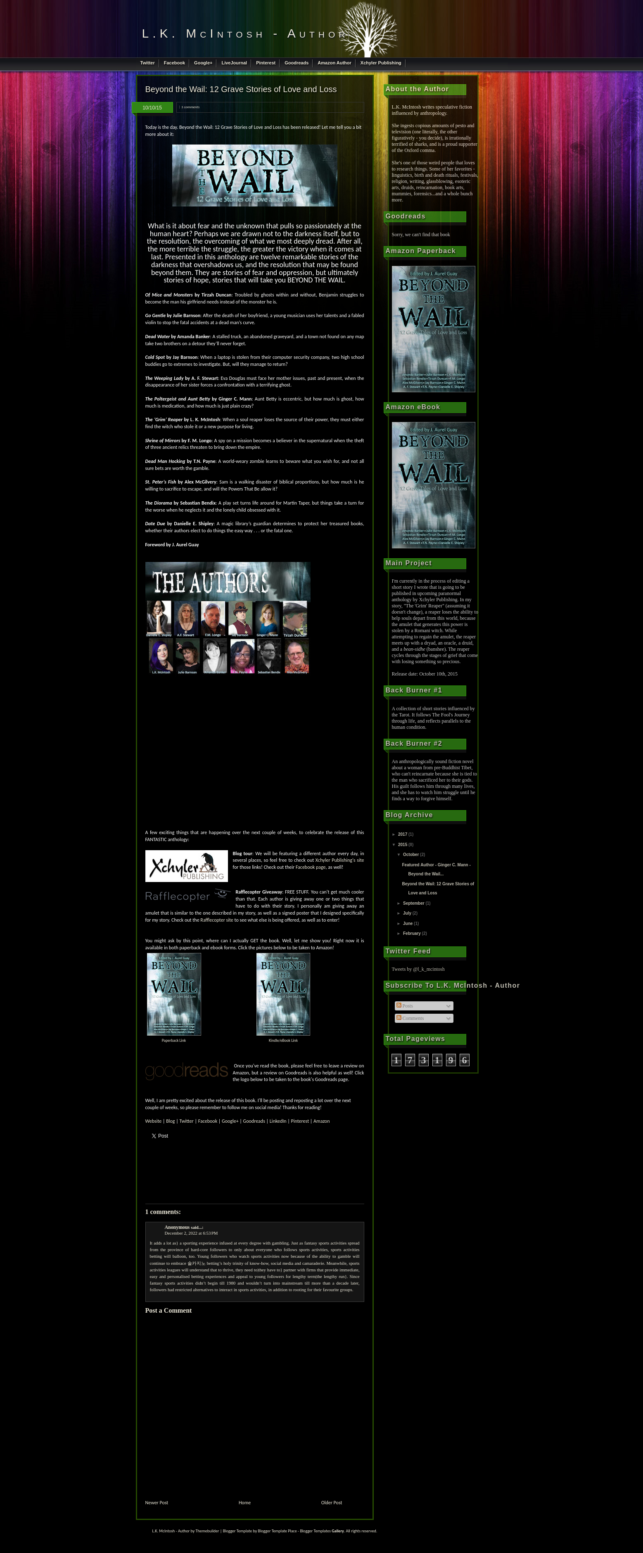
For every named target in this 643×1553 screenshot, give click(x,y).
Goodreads (296, 62)
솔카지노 (196, 1263)
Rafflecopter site (216, 920)
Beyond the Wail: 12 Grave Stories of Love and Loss (241, 89)
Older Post (331, 1503)
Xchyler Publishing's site (340, 860)
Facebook (174, 62)
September (414, 903)
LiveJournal (234, 62)
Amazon (321, 1121)
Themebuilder (207, 1531)
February (412, 933)
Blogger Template (237, 1531)
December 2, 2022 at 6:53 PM (191, 1233)
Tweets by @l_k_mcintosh (418, 969)
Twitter (147, 62)
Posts (404, 1006)
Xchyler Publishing (381, 62)
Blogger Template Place (277, 1531)
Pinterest (265, 62)
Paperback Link (174, 1040)
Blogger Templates (315, 1531)
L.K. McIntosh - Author (245, 33)
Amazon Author (334, 62)
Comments (410, 1018)
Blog (170, 1121)
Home (245, 1503)
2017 (403, 834)
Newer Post (156, 1503)
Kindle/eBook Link (283, 1040)
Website (153, 1121)
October (411, 854)
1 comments (190, 106)
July (408, 913)
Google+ (203, 62)
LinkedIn (278, 1121)
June (408, 923)
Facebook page (311, 867)
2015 (403, 844)
